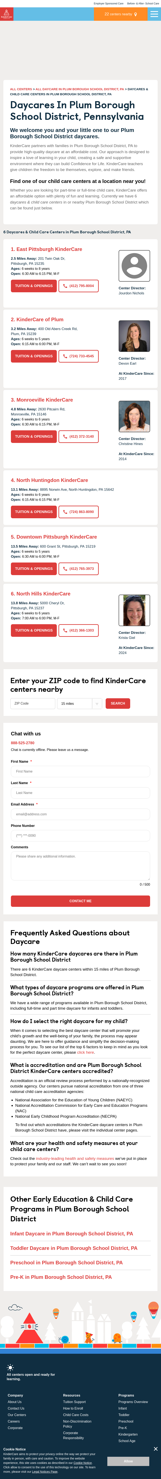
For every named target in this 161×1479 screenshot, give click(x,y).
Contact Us (16, 1408)
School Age (126, 1441)
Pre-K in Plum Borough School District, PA (61, 1277)
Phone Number (80, 832)
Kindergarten (128, 1434)
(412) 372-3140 (78, 437)
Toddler (123, 1415)
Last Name (80, 790)
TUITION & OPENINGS (34, 286)
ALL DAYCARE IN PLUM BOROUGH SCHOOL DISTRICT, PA (80, 89)
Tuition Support (74, 1402)
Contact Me (80, 901)
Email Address (80, 811)
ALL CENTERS (21, 89)
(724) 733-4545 (78, 356)
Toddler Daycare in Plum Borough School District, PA (74, 1248)
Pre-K (122, 1428)
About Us (15, 1402)
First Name (80, 768)
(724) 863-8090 (78, 512)
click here (85, 1052)
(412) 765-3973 (78, 569)
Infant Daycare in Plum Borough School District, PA (71, 1233)
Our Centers (17, 1415)
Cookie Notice (83, 1463)
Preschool (125, 1421)
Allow (128, 1461)
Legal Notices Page (44, 1471)
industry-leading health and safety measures (75, 1158)
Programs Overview (133, 1402)
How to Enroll (73, 1408)
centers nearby (118, 14)
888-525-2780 (22, 743)
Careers (14, 1421)
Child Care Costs (75, 1415)
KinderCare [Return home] (6, 14)
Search (118, 703)
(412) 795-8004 (78, 286)
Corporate (15, 1428)
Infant (122, 1408)
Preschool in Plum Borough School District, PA (66, 1262)
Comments (19, 847)
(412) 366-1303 (78, 630)
